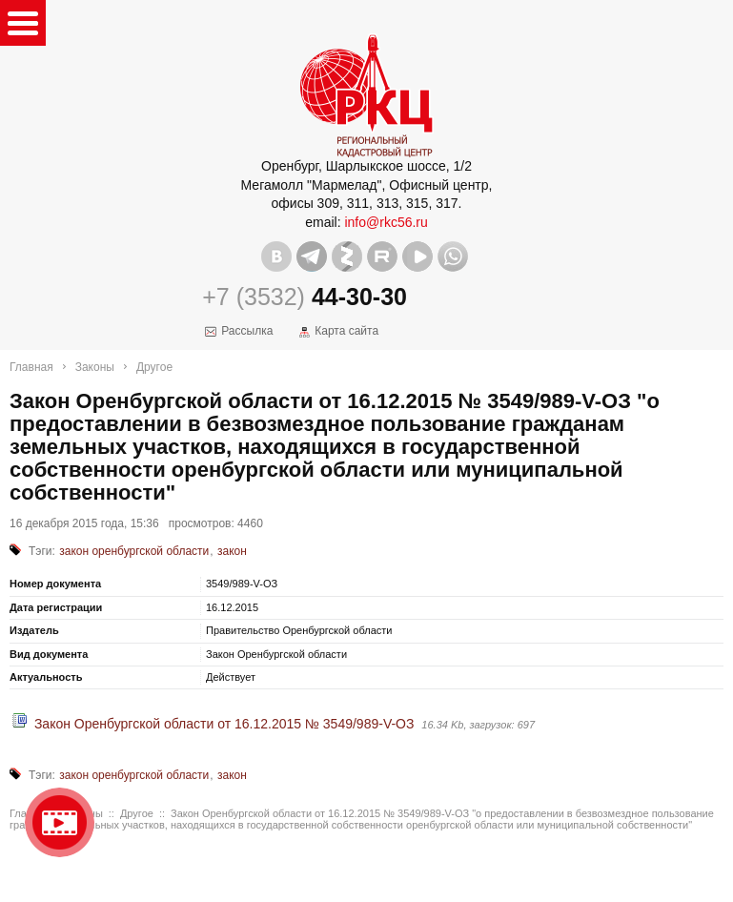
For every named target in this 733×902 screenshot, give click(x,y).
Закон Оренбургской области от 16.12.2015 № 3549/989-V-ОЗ (224, 723)
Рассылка (247, 331)
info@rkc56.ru (385, 222)
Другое (154, 367)
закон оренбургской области (134, 551)
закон (232, 551)
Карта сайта (346, 331)
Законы (94, 367)
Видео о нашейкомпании (59, 822)
